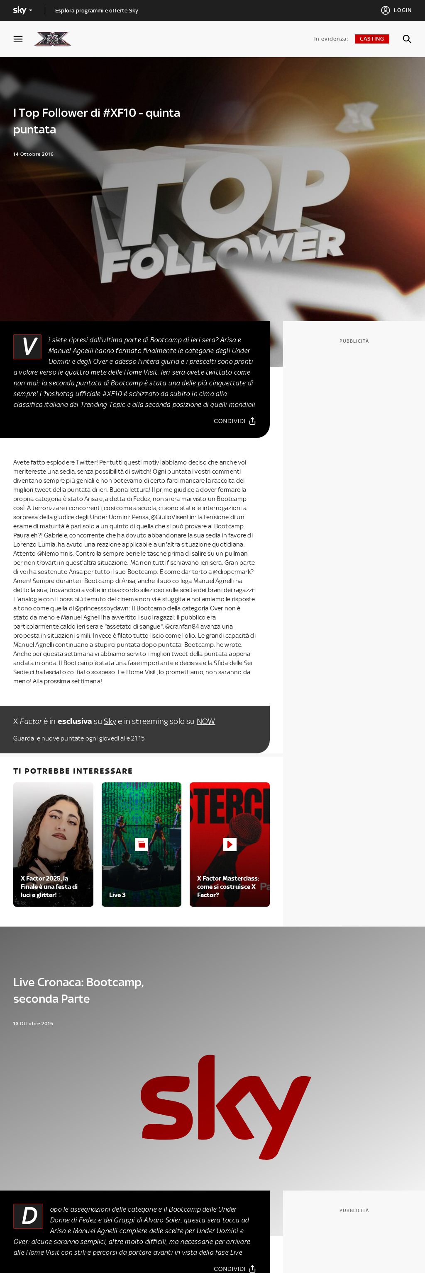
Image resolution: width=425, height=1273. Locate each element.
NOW (206, 721)
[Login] (396, 10)
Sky (110, 721)
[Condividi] (235, 421)
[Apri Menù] (23, 39)
